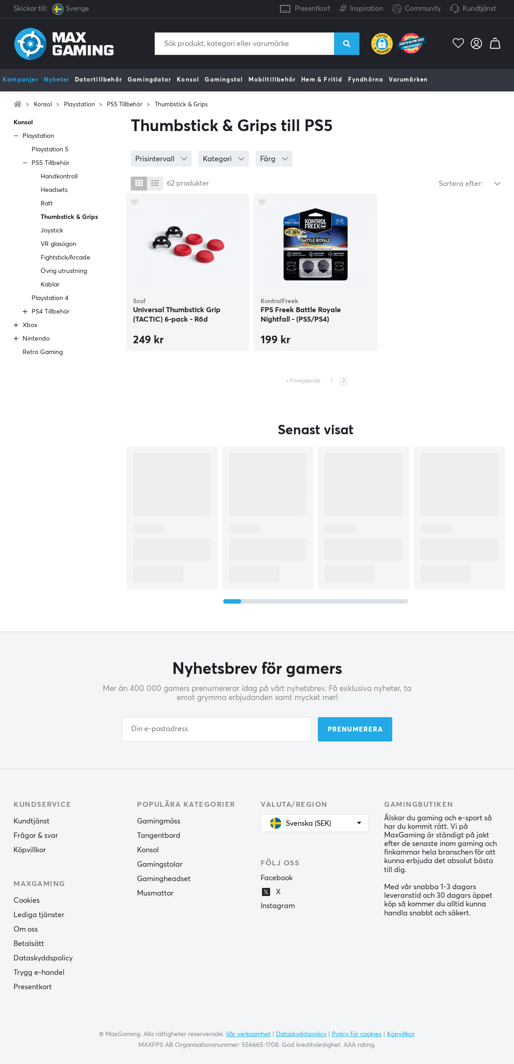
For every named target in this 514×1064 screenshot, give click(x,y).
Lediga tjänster (39, 914)
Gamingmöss (158, 821)
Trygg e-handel (39, 972)
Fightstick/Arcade (65, 258)
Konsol (188, 80)
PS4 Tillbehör (50, 312)
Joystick (52, 230)
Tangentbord (158, 835)
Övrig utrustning (64, 271)
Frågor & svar (36, 835)
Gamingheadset (164, 878)
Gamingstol (224, 80)
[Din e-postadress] (216, 729)
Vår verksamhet (248, 1034)
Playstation (79, 105)
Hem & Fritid (321, 80)
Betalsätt (29, 943)
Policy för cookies (356, 1034)
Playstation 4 (50, 298)
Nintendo (36, 339)
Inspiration (361, 7)
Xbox (30, 325)
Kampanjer (20, 80)
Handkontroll (59, 176)
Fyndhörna (366, 80)
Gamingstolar (160, 864)
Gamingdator (149, 80)
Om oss (26, 929)
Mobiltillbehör (272, 80)
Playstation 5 (50, 149)
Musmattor (155, 893)
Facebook (277, 878)
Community (416, 9)
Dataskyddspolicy (43, 958)
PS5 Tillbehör (124, 105)
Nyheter (56, 80)
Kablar (50, 285)
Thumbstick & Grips (181, 105)
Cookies (27, 900)
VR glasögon (58, 244)
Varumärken (408, 80)
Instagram (278, 905)
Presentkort (312, 8)
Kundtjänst (479, 8)
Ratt (47, 203)
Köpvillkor (30, 850)
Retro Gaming (43, 352)
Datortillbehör (98, 80)
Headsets (54, 190)
